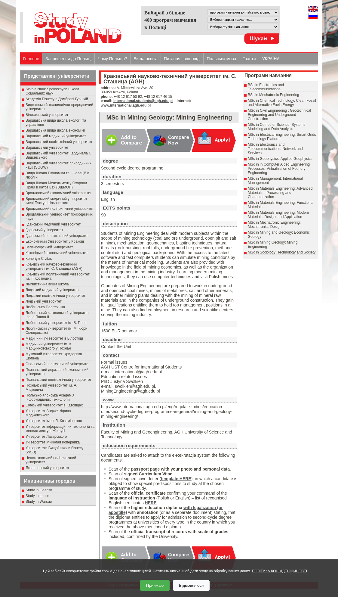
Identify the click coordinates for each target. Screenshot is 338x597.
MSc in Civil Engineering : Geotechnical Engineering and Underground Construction (279, 114)
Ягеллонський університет (47, 468)
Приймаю (155, 585)
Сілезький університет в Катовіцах (54, 405)
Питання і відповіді (182, 58)
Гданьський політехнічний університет (57, 236)
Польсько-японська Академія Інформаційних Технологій (50, 397)
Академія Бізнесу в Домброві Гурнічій (57, 99)
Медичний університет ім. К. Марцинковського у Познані (49, 346)
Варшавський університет (47, 147)
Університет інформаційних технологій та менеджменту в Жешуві (60, 428)
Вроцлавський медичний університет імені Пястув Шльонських (56, 201)
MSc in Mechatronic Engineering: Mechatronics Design (274, 224)
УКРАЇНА (271, 58)
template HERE (176, 478)
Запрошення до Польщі (68, 58)
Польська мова (221, 58)
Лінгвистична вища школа (47, 284)
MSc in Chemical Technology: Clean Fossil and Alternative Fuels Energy (282, 102)
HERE (151, 502)
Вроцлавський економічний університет (59, 193)
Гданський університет (44, 230)
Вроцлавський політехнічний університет (60, 209)
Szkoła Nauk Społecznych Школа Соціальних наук (52, 91)
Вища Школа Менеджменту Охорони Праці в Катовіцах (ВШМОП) (56, 185)
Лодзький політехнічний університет (55, 296)
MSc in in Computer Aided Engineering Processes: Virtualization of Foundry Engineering (279, 168)
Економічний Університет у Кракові (55, 241)
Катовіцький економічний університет (57, 253)
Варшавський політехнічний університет (59, 142)
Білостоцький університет (47, 115)
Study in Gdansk (39, 490)
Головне (31, 58)
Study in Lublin (37, 496)
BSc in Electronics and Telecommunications (266, 87)
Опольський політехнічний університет (58, 364)
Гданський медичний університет (53, 224)
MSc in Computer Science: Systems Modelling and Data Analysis (276, 127)
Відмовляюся (191, 585)
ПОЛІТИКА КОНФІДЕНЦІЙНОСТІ (279, 571)
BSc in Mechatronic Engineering (273, 95)
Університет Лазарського (46, 436)
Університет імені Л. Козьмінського (54, 421)
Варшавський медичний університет (56, 136)
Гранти (249, 58)
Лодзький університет (44, 301)
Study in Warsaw (39, 501)
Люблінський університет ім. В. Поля (56, 323)
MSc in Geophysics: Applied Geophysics (280, 159)
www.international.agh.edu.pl (126, 105)
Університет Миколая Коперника (53, 442)
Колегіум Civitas (39, 259)
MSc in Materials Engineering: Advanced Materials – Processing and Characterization (280, 192)
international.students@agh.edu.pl (143, 101)
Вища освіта (146, 58)
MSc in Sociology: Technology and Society (281, 252)
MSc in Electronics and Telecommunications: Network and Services (275, 148)
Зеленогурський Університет (49, 247)
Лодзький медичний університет (52, 290)
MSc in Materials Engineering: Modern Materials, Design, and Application (278, 214)
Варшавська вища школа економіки (55, 130)
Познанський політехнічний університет (58, 380)
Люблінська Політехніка (45, 307)
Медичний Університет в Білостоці (54, 338)
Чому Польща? (112, 58)
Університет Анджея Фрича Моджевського (48, 413)
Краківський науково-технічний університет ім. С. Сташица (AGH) (54, 266)
